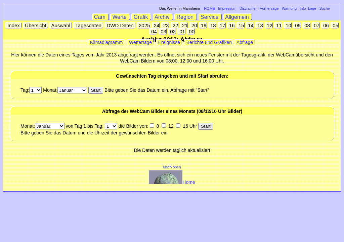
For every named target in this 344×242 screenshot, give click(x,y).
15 (240, 25)
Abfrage (244, 42)
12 (268, 25)
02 (172, 31)
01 (181, 31)
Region (186, 17)
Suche (324, 8)
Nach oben (172, 167)
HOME (209, 8)
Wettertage (140, 42)
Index (13, 25)
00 (191, 31)
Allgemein (238, 17)
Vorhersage (269, 8)
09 (297, 25)
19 (203, 25)
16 (231, 25)
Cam (101, 17)
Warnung (289, 8)
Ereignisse (169, 42)
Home (172, 182)
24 (156, 25)
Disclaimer (248, 8)
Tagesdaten (88, 25)
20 (193, 25)
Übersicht (36, 25)
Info (303, 8)
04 (153, 31)
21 (184, 25)
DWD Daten (120, 25)
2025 (143, 25)
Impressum (227, 8)
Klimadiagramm (106, 42)
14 (250, 25)
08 (306, 25)
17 (221, 25)
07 (315, 25)
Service (210, 17)
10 (287, 25)
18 (212, 25)
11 (278, 25)
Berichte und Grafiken (208, 42)
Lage (312, 8)
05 (334, 25)
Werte (120, 17)
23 (165, 25)
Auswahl (61, 25)
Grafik (141, 17)
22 (174, 25)
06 (325, 25)
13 (259, 25)
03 (162, 31)
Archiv (163, 17)
